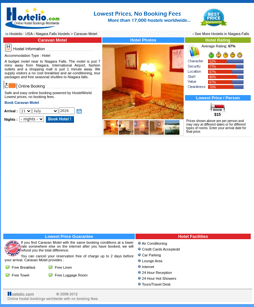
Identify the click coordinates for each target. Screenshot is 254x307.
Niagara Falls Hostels (53, 34)
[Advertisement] (127, 184)
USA (29, 34)
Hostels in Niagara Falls (230, 34)
